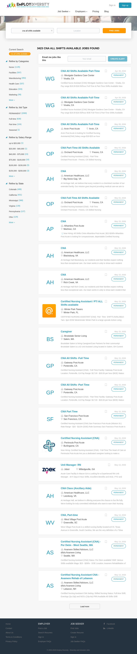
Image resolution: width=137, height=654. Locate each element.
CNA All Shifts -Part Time (75, 384)
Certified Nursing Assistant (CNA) (80, 438)
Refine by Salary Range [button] (19, 137)
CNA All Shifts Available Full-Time (80, 97)
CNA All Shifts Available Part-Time (80, 71)
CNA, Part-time (69, 515)
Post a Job (42, 628)
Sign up (125, 5)
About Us (9, 633)
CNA (63, 171)
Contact (9, 628)
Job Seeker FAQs (78, 641)
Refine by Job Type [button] (17, 107)
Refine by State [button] (16, 183)
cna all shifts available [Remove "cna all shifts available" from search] (19, 54)
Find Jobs (114, 31)
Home (8, 624)
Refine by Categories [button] (18, 61)
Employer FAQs (44, 641)
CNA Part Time (69, 411)
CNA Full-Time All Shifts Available (80, 198)
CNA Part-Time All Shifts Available (80, 147)
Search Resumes (45, 633)
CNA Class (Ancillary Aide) (76, 488)
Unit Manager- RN (71, 465)
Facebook (111, 624)
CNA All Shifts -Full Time (75, 358)
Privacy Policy (11, 641)
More (11, 100)
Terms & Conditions (14, 637)
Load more (84, 606)
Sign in (112, 5)
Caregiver (66, 331)
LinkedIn (110, 628)
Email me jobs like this (51, 58)
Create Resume (77, 633)
